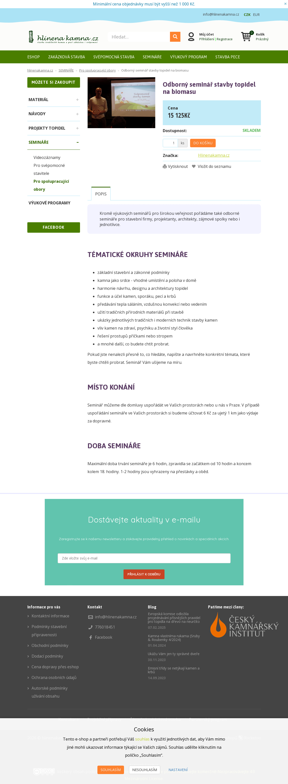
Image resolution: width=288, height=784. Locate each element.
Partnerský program (208, 717)
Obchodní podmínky (50, 644)
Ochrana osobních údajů (54, 676)
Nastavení (178, 769)
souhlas (142, 739)
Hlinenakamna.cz (214, 155)
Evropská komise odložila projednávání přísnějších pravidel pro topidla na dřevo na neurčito (174, 617)
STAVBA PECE (227, 57)
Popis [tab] (101, 194)
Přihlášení (206, 39)
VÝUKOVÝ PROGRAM (188, 57)
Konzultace (68, 717)
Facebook (104, 636)
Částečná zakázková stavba (155, 717)
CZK (247, 14)
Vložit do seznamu (214, 166)
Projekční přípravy (104, 717)
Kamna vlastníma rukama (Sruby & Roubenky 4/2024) (174, 638)
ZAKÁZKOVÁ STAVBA (66, 57)
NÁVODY (37, 113)
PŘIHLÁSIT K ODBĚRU (144, 574)
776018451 (105, 627)
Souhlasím (111, 769)
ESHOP (33, 57)
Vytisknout (178, 166)
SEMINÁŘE (152, 57)
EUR (256, 14)
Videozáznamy (47, 157)
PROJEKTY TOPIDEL (47, 128)
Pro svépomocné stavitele (49, 169)
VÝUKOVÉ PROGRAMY (49, 203)
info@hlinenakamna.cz (116, 617)
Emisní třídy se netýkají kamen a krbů (174, 670)
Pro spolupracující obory (51, 185)
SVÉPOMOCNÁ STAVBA (113, 57)
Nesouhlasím (144, 769)
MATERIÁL (38, 99)
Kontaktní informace (51, 616)
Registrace (224, 39)
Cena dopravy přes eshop (55, 665)
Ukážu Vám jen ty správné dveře (174, 653)
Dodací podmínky (48, 655)
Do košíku (202, 143)
